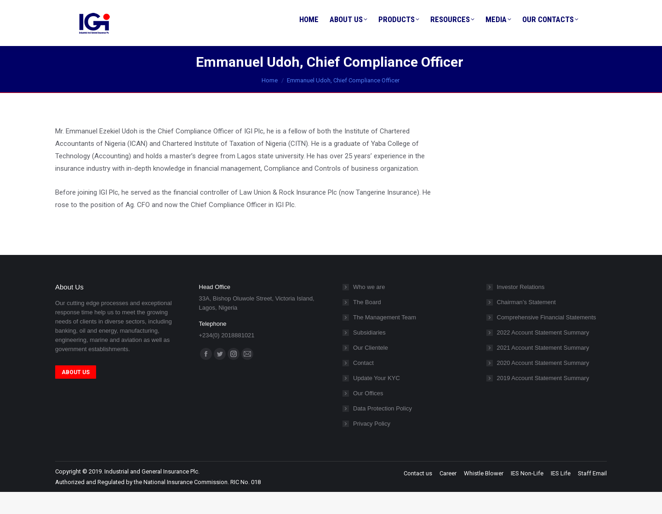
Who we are (369, 309)
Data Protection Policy (382, 430)
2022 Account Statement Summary (543, 354)
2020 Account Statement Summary (543, 384)
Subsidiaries (369, 354)
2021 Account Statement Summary (543, 369)
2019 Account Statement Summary (543, 400)
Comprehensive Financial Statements (546, 339)
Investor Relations (521, 309)
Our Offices (368, 415)
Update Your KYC (376, 400)
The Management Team (384, 339)
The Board (367, 324)
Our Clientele (370, 369)
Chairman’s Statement (526, 324)
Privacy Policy (371, 445)
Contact (363, 384)
